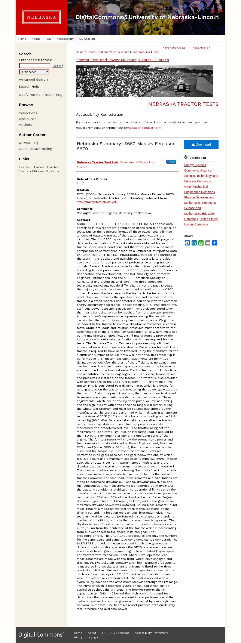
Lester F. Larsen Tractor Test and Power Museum (39, 169)
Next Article (200, 47)
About (92, 632)
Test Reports (141, 51)
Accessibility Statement (151, 632)
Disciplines (27, 119)
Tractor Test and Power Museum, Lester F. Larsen (122, 60)
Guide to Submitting (35, 149)
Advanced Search (33, 79)
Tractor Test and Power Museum (108, 51)
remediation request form (142, 127)
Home (79, 51)
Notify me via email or (40, 95)
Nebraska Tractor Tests (183, 104)
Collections (28, 113)
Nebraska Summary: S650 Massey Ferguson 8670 (126, 146)
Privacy (78, 637)
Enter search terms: (35, 60)
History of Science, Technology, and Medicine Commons (201, 176)
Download (201, 144)
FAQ (104, 632)
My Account (121, 632)
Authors (25, 125)
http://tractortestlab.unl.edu (97, 202)
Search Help (29, 86)
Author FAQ (28, 143)
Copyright (92, 637)
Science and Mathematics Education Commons (200, 213)
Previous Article (175, 47)
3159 (156, 51)
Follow (171, 161)
